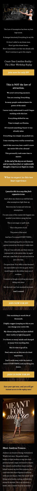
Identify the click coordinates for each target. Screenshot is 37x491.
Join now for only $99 (18, 72)
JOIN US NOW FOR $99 (18, 374)
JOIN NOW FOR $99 (18, 303)
